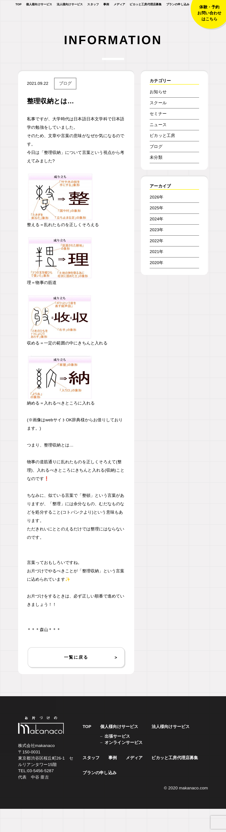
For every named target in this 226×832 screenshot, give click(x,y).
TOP (18, 17)
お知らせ (158, 115)
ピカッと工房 (162, 158)
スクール (158, 126)
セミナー (158, 136)
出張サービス (117, 759)
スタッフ (93, 17)
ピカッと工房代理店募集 (146, 17)
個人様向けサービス (39, 17)
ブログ (65, 106)
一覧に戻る (76, 680)
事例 (106, 17)
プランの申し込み (178, 17)
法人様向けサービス (70, 17)
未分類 (156, 180)
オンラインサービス (124, 765)
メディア (119, 17)
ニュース (158, 148)
